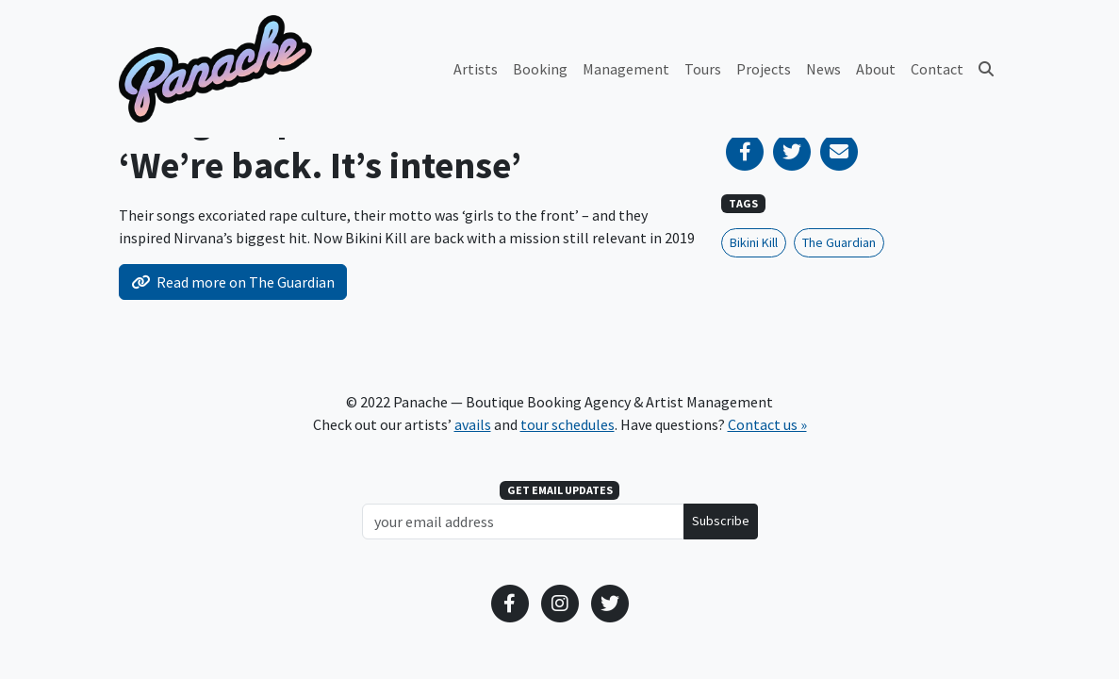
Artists (475, 68)
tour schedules (567, 424)
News (823, 68)
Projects (763, 68)
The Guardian (839, 242)
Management (626, 68)
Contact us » (767, 424)
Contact (937, 68)
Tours (702, 68)
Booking (540, 68)
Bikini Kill (754, 242)
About (876, 68)
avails (472, 424)
